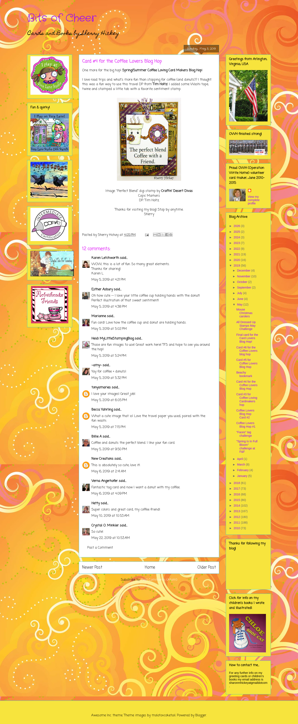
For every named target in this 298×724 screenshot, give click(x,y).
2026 (237, 226)
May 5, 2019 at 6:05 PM (109, 400)
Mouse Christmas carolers (244, 313)
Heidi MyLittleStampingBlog (112, 338)
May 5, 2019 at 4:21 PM (108, 279)
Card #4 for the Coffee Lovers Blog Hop (246, 385)
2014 (237, 505)
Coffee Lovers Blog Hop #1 (245, 424)
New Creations (102, 458)
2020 (237, 260)
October (242, 282)
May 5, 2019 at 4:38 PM (109, 306)
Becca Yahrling (102, 409)
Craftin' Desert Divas (177, 191)
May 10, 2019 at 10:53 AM (110, 515)
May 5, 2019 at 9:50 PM (109, 449)
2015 (237, 500)
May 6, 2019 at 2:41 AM (108, 471)
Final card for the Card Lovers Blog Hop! (247, 338)
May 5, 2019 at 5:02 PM (109, 328)
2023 (237, 243)
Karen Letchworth (105, 258)
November (244, 276)
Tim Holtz (160, 84)
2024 (237, 237)
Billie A (96, 436)
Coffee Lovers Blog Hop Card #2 (245, 414)
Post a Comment (100, 547)
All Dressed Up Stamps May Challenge (246, 325)
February (243, 470)
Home (150, 567)
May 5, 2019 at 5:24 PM (108, 355)
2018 (237, 483)
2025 (237, 231)
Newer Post (92, 567)
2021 (237, 254)
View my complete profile (254, 200)
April (240, 459)
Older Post (206, 567)
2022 (237, 248)
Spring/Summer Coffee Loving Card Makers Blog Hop (162, 70)
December (244, 270)
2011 (237, 522)
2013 (237, 511)
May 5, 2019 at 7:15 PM (108, 427)
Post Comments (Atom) (159, 579)
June (240, 299)
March (241, 464)
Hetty (95, 503)
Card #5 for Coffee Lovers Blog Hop (246, 363)
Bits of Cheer (61, 18)
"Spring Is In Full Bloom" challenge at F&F (246, 446)
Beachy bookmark (244, 374)
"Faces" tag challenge (244, 434)
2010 (237, 528)
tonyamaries (101, 387)
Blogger (200, 715)
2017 (237, 488)
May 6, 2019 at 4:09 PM (109, 493)
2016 (237, 494)
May (240, 304)
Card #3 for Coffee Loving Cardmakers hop (246, 399)
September (244, 287)
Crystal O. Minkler (105, 525)
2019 (237, 265)
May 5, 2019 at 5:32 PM (109, 378)
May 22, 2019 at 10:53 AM (110, 538)
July (240, 293)
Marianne (98, 316)
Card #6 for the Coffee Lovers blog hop (246, 351)
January (242, 476)
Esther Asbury (102, 289)
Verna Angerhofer (104, 481)
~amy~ (96, 365)
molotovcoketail (163, 715)
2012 (237, 517)
